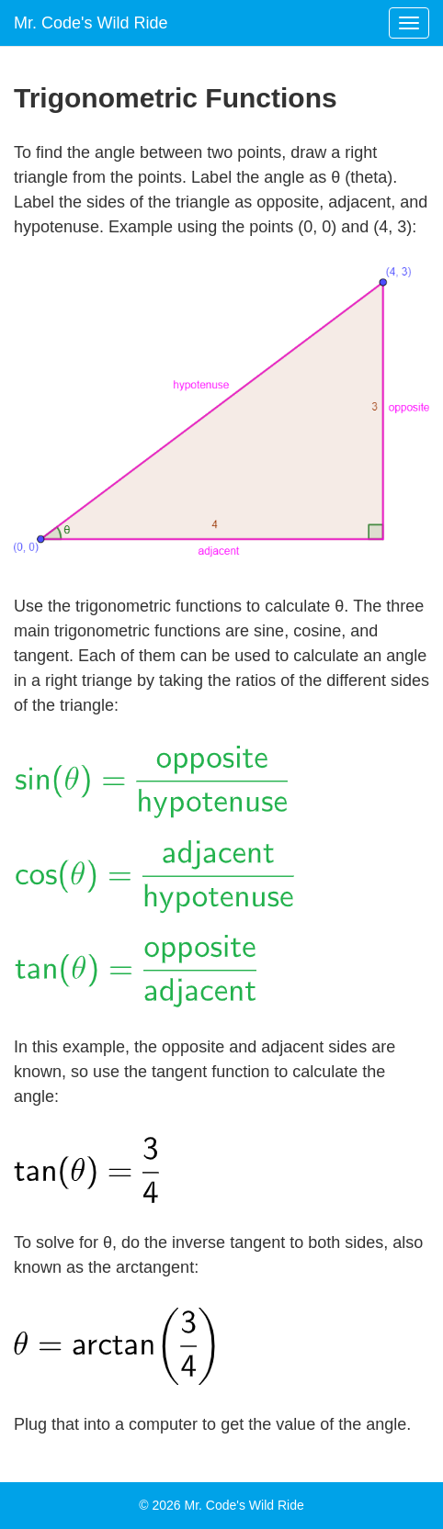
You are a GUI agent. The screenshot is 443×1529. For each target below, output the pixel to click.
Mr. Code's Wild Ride (90, 23)
